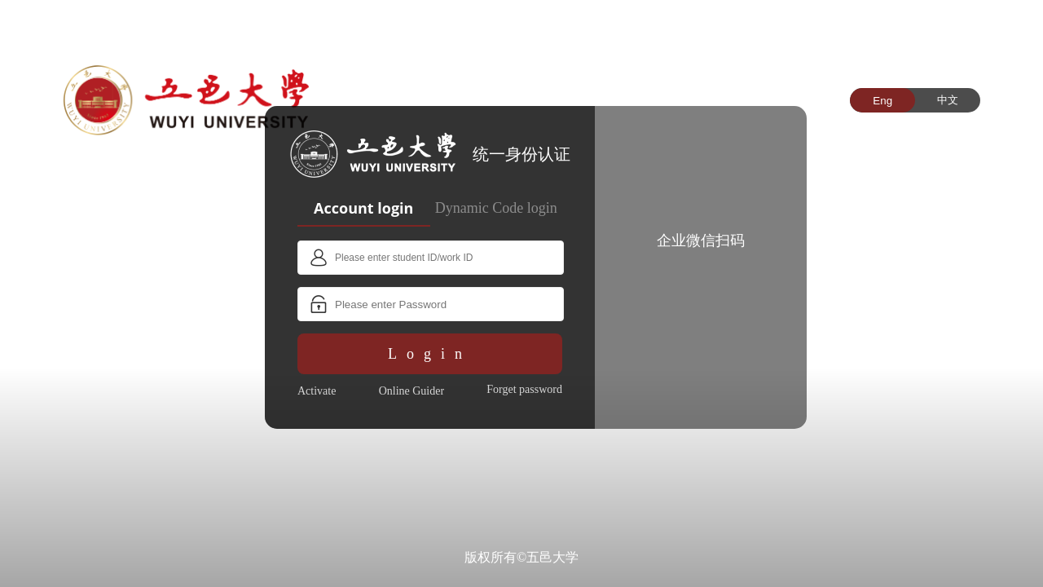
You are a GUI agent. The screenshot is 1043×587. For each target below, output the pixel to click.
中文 (947, 100)
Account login (363, 208)
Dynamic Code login (496, 208)
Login (430, 354)
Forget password (524, 389)
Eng (882, 101)
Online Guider (411, 391)
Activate (316, 391)
